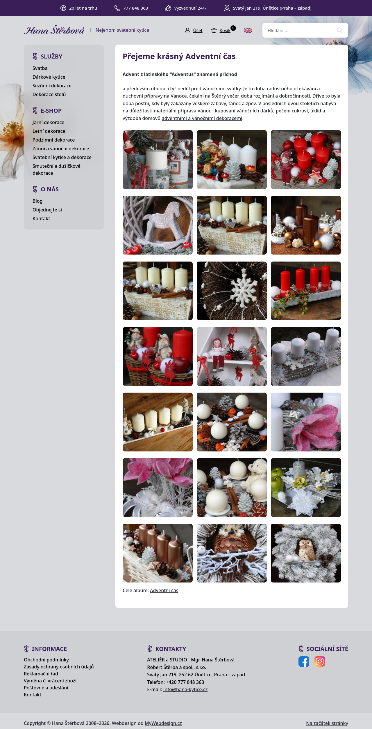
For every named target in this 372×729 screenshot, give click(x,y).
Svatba (40, 68)
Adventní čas (164, 590)
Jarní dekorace (49, 122)
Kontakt (41, 218)
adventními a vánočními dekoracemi (202, 118)
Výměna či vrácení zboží (50, 680)
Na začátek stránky (327, 723)
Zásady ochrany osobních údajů (59, 666)
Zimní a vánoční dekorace (61, 148)
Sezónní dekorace (52, 85)
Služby (51, 56)
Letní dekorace (49, 131)
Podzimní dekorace (54, 140)
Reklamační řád (41, 673)
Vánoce (179, 96)
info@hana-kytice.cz (185, 689)
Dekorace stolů (49, 94)
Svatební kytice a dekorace (62, 157)
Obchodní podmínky (46, 659)
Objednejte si (47, 209)
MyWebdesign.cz (163, 723)
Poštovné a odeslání (46, 687)
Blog (37, 201)
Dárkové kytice (49, 77)
